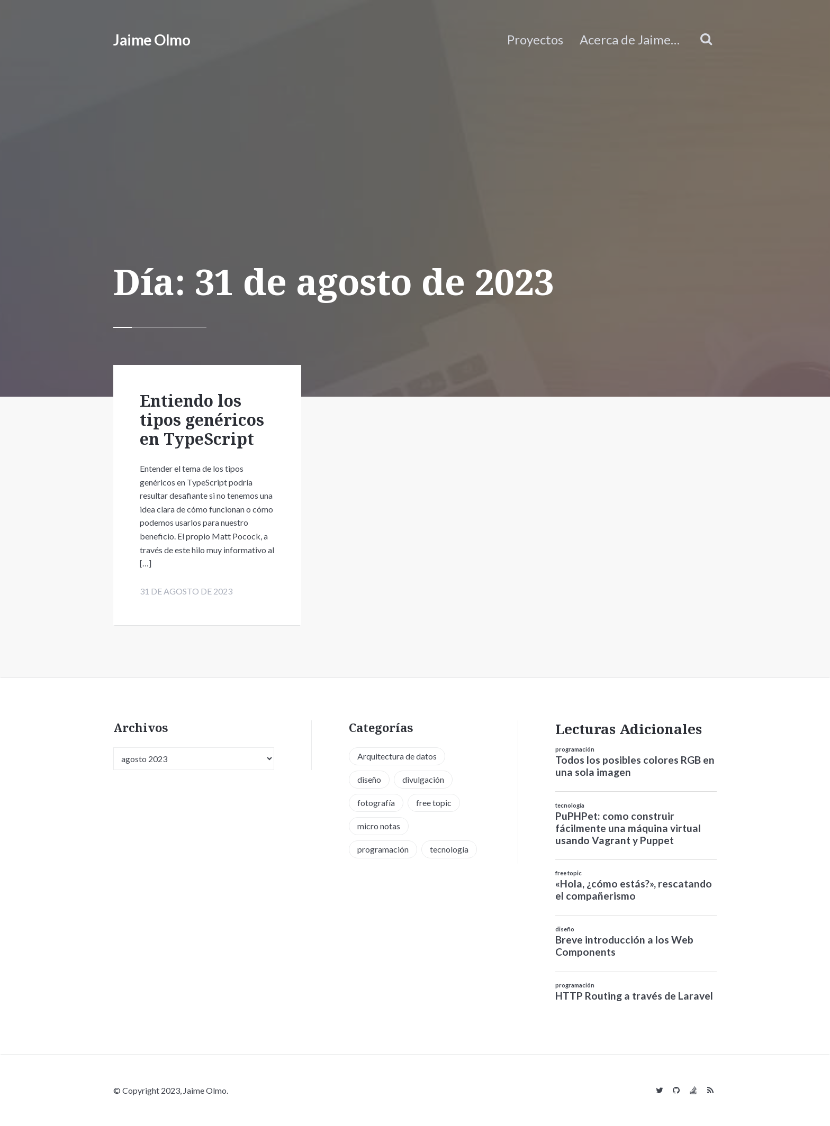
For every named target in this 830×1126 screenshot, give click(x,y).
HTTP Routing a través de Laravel (634, 996)
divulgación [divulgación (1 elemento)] (423, 779)
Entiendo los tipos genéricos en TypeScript (202, 420)
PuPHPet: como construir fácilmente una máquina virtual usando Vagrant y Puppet (628, 828)
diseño (564, 929)
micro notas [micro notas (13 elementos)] (378, 826)
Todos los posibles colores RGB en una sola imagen (635, 766)
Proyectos (535, 39)
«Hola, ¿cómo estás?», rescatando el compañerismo (633, 889)
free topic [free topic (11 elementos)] (434, 803)
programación (574, 749)
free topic (568, 872)
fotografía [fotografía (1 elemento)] (376, 803)
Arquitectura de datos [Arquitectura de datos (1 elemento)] (397, 756)
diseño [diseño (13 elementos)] (369, 779)
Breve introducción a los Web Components (624, 945)
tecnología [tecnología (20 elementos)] (449, 849)
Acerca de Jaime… (630, 39)
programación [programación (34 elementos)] (383, 849)
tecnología (569, 805)
